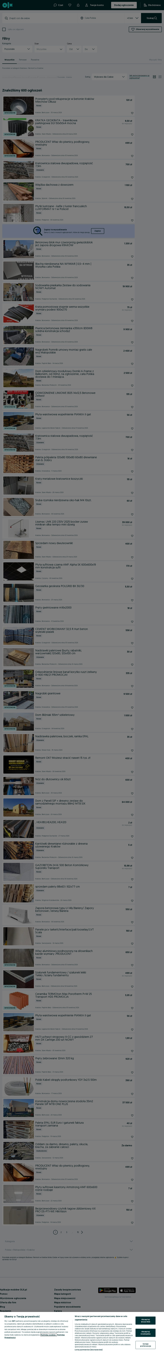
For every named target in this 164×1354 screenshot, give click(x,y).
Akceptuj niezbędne (145, 1332)
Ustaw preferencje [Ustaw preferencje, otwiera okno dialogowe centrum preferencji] (145, 1345)
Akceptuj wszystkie (145, 1320)
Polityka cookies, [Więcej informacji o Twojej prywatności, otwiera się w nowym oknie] (49, 1335)
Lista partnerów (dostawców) (89, 1349)
